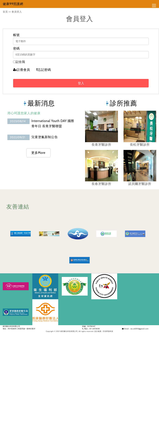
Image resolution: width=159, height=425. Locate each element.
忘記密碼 (43, 69)
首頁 (5, 11)
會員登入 (17, 11)
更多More (38, 153)
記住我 (20, 62)
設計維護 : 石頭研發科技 (103, 331)
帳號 (16, 35)
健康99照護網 (13, 4)
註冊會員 (21, 69)
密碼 (16, 48)
